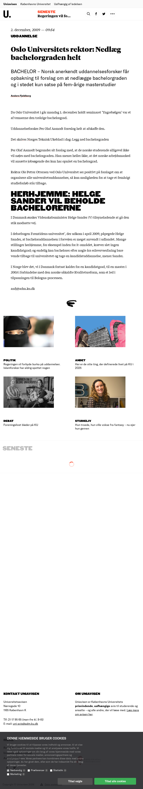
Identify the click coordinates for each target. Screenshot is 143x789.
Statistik (60, 769)
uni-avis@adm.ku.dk (25, 723)
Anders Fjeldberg (21, 95)
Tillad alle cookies (115, 781)
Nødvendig (18, 769)
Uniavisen (10, 4)
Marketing (17, 773)
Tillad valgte (75, 781)
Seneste (46, 12)
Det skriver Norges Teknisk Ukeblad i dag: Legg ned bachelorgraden (60, 139)
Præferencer (39, 769)
